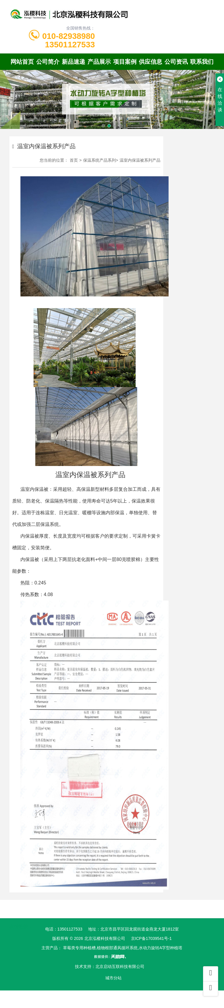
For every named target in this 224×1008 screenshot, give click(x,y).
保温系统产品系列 (99, 160)
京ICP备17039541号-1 (151, 938)
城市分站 (113, 978)
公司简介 (48, 61)
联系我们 (202, 61)
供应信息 (150, 61)
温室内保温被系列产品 (140, 160)
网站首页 (22, 61)
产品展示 (99, 61)
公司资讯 (176, 61)
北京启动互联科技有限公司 (119, 966)
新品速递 (73, 61)
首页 (74, 160)
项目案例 (124, 61)
